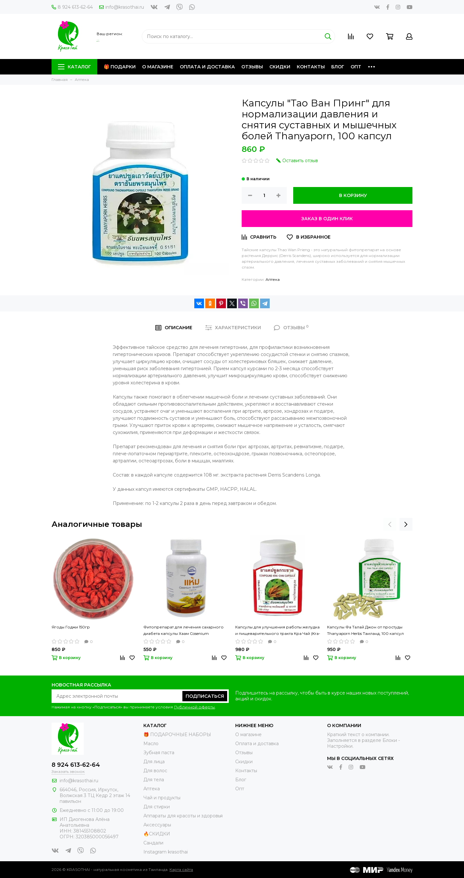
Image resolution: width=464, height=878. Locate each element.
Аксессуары (157, 825)
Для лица (154, 762)
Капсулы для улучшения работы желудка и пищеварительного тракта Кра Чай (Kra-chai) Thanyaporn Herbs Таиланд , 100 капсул (277, 631)
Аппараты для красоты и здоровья (183, 816)
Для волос (155, 771)
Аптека (273, 279)
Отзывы (252, 67)
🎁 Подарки (120, 67)
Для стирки (156, 807)
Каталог (74, 67)
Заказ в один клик (327, 219)
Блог (337, 67)
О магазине (157, 67)
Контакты (311, 67)
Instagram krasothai (165, 852)
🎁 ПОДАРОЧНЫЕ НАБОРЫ (177, 734)
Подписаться (205, 696)
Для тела (153, 780)
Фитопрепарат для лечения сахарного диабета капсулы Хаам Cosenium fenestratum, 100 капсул (183, 631)
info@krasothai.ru (121, 7)
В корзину (353, 195)
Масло (151, 743)
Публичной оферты (194, 707)
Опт (356, 67)
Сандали (153, 843)
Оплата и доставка (207, 67)
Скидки (279, 67)
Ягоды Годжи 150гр (71, 627)
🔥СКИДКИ (156, 834)
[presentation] (389, 524)
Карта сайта (181, 869)
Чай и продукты (161, 798)
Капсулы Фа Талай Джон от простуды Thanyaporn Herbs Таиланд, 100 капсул (365, 630)
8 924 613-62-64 (72, 7)
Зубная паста (158, 752)
